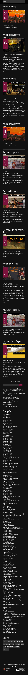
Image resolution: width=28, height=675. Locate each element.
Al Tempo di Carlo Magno (8, 428)
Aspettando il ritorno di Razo (9, 628)
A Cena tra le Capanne (11, 6)
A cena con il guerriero (11, 152)
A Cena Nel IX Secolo (11, 263)
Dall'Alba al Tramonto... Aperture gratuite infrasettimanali (11, 458)
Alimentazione (7, 644)
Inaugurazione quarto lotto (8, 543)
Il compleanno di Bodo (7, 618)
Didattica (6, 649)
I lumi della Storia (6, 603)
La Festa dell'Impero (7, 506)
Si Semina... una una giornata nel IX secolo (12, 484)
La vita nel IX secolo (7, 523)
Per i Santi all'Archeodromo (8, 582)
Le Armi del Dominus (7, 445)
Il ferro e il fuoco (6, 499)
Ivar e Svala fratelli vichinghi (9, 613)
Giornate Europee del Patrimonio (10, 586)
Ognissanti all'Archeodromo (8, 526)
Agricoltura (20, 641)
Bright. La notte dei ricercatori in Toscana (12, 585)
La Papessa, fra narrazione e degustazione (13, 231)
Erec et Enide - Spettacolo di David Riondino (12, 595)
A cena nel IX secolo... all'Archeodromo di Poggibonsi (14, 615)
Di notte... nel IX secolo (7, 441)
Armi (13, 644)
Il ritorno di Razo (6, 580)
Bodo (22, 644)
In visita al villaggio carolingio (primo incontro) (12, 515)
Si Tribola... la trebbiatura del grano (10, 503)
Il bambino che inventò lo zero (9, 588)
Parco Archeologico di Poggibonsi (11, 664)
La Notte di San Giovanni (8, 425)
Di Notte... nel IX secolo (7, 420)
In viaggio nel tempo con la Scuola (10, 466)
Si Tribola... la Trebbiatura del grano (10, 478)
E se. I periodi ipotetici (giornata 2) (10, 548)
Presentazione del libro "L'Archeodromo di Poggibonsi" (11, 520)
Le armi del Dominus (7, 583)
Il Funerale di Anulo (7, 414)
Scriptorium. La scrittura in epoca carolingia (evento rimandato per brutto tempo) (14, 597)
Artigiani (18, 644)
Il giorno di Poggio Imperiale (9, 573)
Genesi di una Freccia (7, 432)
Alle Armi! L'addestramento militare (10, 426)
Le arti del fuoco (6, 518)
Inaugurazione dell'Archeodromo (9, 632)
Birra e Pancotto (6, 591)
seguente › (13, 381)
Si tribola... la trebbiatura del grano (10, 463)
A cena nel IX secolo (10, 191)
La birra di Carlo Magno (12, 341)
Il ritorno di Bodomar (7, 579)
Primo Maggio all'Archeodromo (9, 468)
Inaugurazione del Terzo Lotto (9, 549)
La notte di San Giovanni (8, 465)
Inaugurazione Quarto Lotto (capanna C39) (12, 527)
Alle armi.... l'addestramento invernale (11, 623)
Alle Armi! (5, 610)
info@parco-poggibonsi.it (11, 406)
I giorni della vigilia (7, 625)
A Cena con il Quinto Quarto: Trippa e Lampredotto (13, 589)
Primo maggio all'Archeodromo (9, 537)
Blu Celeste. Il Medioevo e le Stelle (10, 472)
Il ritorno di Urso (6, 577)
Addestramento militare (9, 641)
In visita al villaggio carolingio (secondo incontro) (13, 514)
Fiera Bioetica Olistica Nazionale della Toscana (13, 529)
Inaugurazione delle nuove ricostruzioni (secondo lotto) (13, 605)
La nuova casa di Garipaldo (8, 536)
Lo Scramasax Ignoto (7, 594)
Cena (5, 647)
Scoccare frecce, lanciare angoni (10, 567)
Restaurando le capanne (8, 512)
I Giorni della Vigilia (7, 431)
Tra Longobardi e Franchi (8, 416)
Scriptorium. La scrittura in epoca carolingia (12, 600)
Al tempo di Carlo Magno (8, 508)
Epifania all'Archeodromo (8, 545)
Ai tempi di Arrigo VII (7, 563)
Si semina (5, 601)
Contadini (17, 647)
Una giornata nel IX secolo (8, 511)
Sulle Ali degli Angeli (7, 607)
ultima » (18, 381)
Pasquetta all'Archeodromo (8, 429)
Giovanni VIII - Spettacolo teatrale (10, 572)
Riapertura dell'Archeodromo (9, 509)
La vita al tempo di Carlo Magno (9, 517)
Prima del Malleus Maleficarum (9, 629)
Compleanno (10, 647)
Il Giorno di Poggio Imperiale (9, 555)
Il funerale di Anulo (7, 575)
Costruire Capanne (7, 542)
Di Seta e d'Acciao (6, 417)
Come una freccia (6, 631)
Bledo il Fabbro (6, 434)
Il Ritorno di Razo (6, 609)
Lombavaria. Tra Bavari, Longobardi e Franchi (12, 576)
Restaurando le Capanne (8, 419)
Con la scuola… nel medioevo (9, 619)
